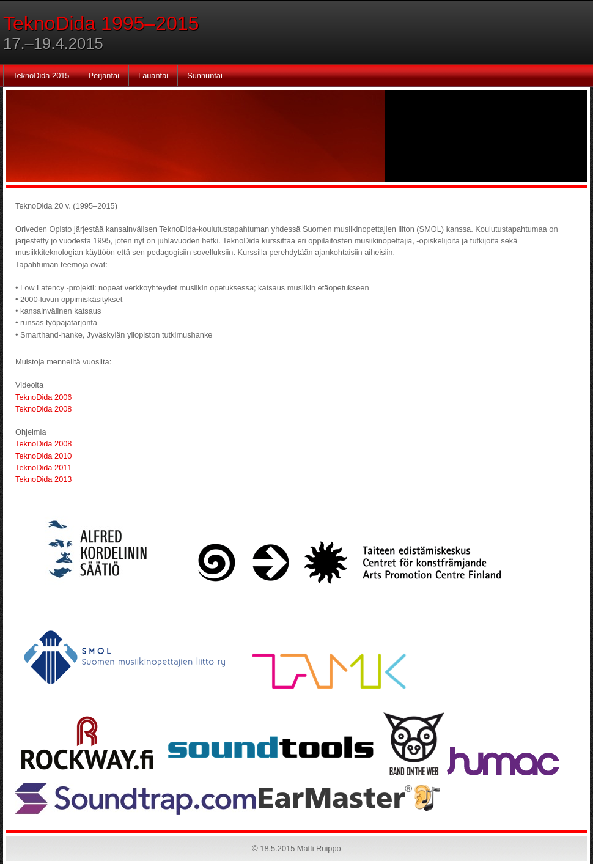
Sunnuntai (205, 75)
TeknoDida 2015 (41, 75)
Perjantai (104, 75)
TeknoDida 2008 (43, 408)
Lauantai (153, 75)
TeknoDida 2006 (43, 397)
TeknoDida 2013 (43, 479)
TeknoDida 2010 (43, 455)
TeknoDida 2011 (43, 467)
